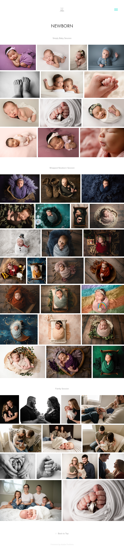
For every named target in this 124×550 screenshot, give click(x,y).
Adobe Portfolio (67, 544)
